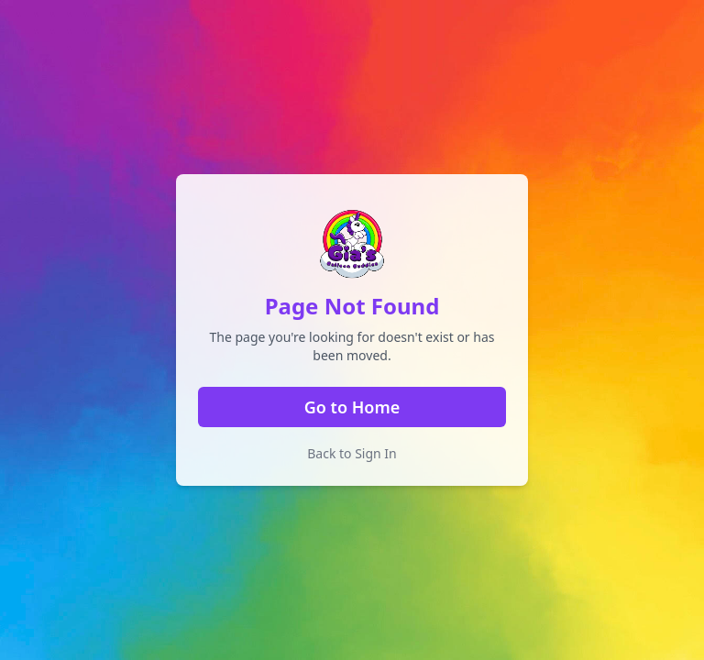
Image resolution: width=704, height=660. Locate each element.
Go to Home (352, 407)
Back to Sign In (352, 453)
